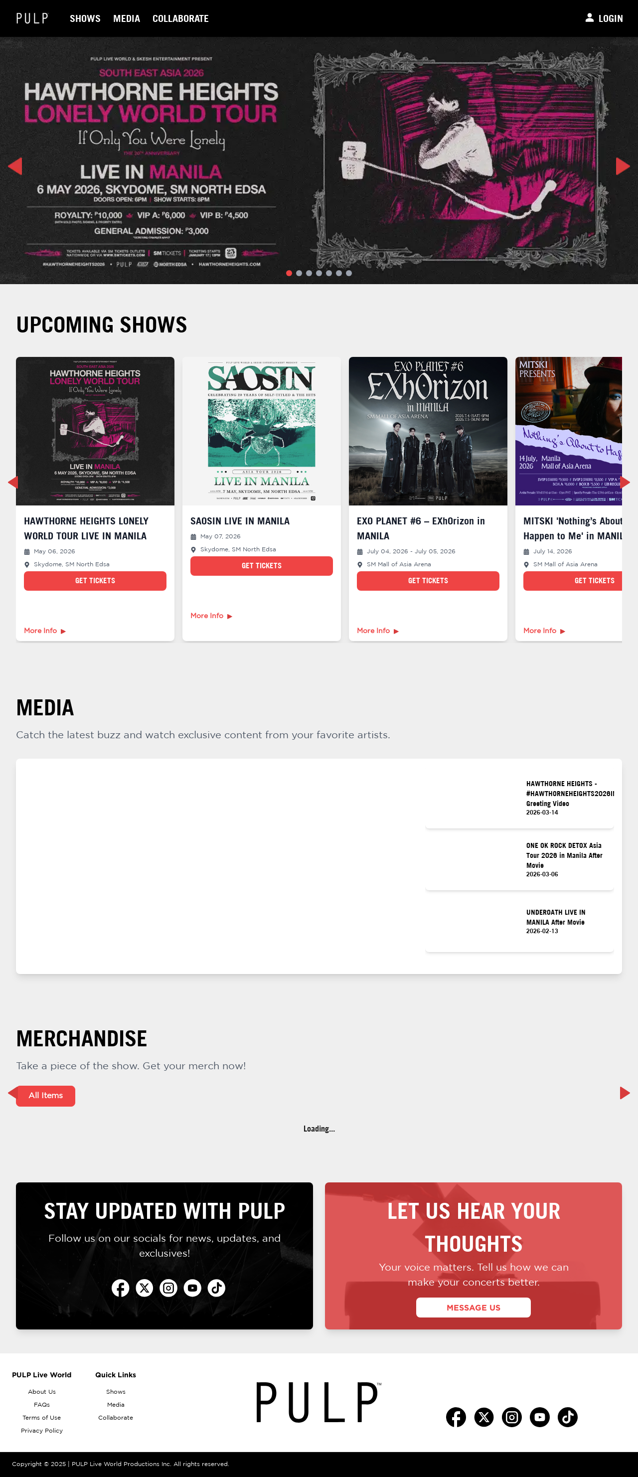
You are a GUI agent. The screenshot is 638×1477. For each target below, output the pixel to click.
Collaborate (181, 18)
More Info (45, 631)
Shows (85, 18)
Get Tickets (95, 580)
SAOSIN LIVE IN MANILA (240, 520)
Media (126, 18)
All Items (45, 1096)
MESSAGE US (473, 1307)
